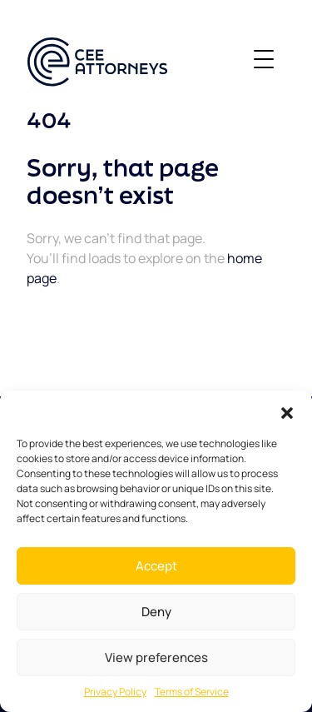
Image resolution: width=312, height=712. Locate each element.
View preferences (156, 657)
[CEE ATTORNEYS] (97, 62)
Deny (156, 611)
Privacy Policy (115, 692)
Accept (156, 566)
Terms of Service (192, 692)
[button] (287, 411)
